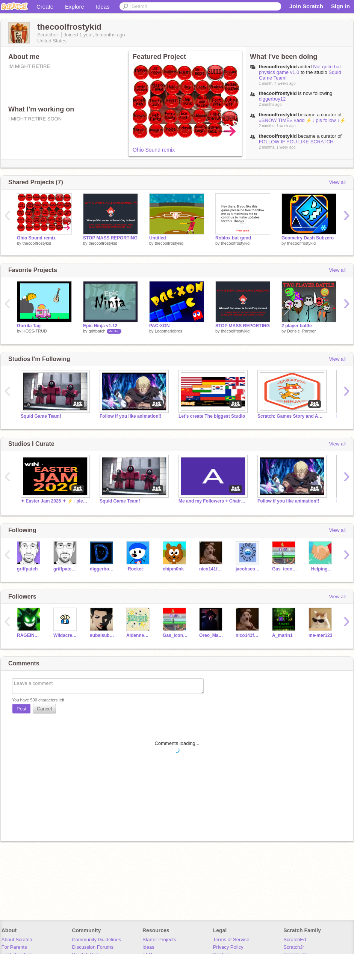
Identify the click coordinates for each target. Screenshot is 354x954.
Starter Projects (159, 939)
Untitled (157, 238)
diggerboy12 (272, 99)
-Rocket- (135, 569)
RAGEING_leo (29, 635)
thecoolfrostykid (278, 66)
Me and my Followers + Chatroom (212, 501)
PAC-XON (159, 325)
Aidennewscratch (138, 635)
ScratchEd (294, 939)
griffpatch (97, 331)
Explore (74, 6)
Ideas (103, 6)
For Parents (14, 947)
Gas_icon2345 (284, 569)
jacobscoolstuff (248, 569)
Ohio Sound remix (154, 150)
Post (21, 709)
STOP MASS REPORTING (110, 238)
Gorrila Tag (29, 325)
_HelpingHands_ (321, 569)
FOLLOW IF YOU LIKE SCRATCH (296, 141)
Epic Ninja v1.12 (100, 325)
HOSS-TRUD (35, 331)
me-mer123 (320, 635)
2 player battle (296, 325)
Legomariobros (168, 331)
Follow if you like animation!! (130, 416)
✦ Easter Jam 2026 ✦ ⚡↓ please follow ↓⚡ (54, 501)
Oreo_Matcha (211, 635)
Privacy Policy (228, 947)
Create (44, 6)
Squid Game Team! (41, 416)
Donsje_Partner (301, 331)
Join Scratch (306, 6)
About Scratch (17, 939)
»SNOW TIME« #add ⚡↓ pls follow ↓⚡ (302, 120)
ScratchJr (293, 947)
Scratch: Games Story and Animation (291, 416)
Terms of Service (231, 939)
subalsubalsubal (102, 635)
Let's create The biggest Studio (212, 416)
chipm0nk (173, 569)
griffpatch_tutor (66, 569)
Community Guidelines (96, 939)
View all (337, 182)
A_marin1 (282, 635)
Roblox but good (233, 238)
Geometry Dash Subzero (307, 238)
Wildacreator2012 (66, 635)
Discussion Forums (92, 947)
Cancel (44, 709)
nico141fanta (211, 569)
